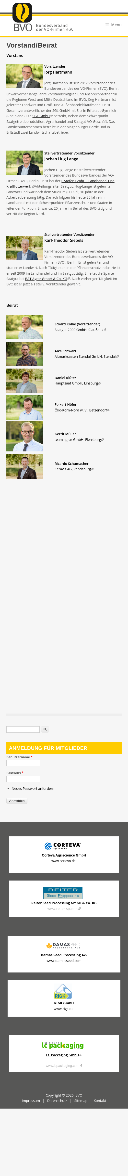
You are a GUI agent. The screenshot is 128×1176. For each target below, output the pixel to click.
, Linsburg (78, 383)
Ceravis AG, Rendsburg (74, 469)
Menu (113, 24)
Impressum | (34, 1100)
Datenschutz (57, 1100)
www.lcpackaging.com (64, 1066)
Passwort (14, 772)
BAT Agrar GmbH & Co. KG (47, 278)
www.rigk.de (64, 1008)
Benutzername (19, 757)
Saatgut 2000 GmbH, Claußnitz (80, 329)
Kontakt (100, 1100)
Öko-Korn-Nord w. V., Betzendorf (82, 410)
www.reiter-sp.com (64, 908)
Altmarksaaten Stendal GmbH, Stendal (86, 356)
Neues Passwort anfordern (33, 788)
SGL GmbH (43, 116)
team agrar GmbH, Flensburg (79, 439)
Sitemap (80, 1100)
